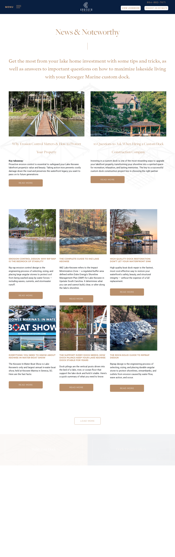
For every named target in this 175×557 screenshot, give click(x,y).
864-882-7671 (155, 3)
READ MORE (26, 183)
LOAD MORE (87, 421)
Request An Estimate (155, 9)
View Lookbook (128, 9)
